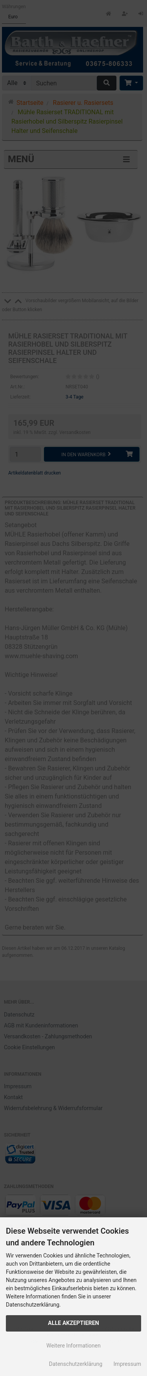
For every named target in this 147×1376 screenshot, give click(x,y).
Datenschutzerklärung (75, 1364)
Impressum (127, 1364)
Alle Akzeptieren (73, 1323)
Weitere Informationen (73, 1345)
